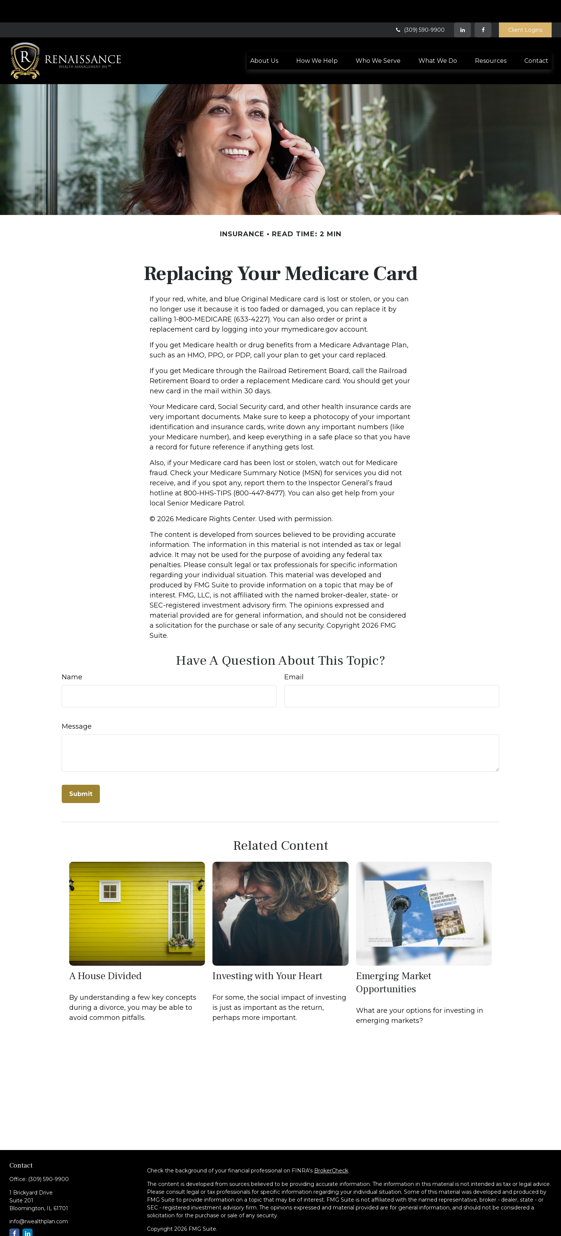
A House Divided (105, 953)
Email (294, 655)
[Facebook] (483, 7)
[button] (264, 38)
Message (77, 704)
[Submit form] (81, 771)
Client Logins (525, 7)
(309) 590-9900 (420, 7)
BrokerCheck (331, 1148)
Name (72, 655)
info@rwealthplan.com (38, 1199)
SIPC (197, 1227)
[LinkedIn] (462, 7)
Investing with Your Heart (267, 953)
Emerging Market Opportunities (393, 960)
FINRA (180, 1227)
